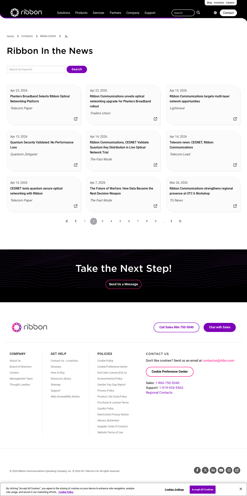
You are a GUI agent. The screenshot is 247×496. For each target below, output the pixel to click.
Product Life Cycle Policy (112, 396)
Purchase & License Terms (113, 402)
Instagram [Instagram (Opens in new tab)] (229, 470)
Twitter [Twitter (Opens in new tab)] (205, 470)
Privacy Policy (105, 390)
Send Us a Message (123, 284)
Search (198, 12)
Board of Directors (20, 366)
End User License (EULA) (112, 372)
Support (150, 13)
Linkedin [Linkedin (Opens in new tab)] (213, 470)
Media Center (48, 36)
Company (133, 13)
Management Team (21, 378)
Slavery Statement (108, 420)
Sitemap (56, 384)
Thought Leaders (20, 384)
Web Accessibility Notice (65, 396)
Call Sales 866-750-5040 (176, 327)
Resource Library (61, 378)
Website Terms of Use (110, 432)
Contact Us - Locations (64, 360)
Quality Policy (105, 408)
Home (10, 36)
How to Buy (58, 372)
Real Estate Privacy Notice (113, 414)
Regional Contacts (159, 392)
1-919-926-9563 (171, 388)
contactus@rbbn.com (218, 360)
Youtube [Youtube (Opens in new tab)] (221, 470)
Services (98, 13)
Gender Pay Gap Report (111, 384)
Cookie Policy (105, 360)
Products (81, 13)
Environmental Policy (110, 378)
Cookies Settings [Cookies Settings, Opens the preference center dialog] (174, 492)
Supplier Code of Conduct (112, 426)
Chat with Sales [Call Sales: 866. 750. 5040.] (219, 327)
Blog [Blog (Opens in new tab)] (236, 470)
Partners (115, 13)
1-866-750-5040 (167, 383)
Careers (14, 372)
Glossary (56, 366)
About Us (15, 360)
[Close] (241, 491)
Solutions (63, 13)
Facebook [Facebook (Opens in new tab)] (197, 470)
